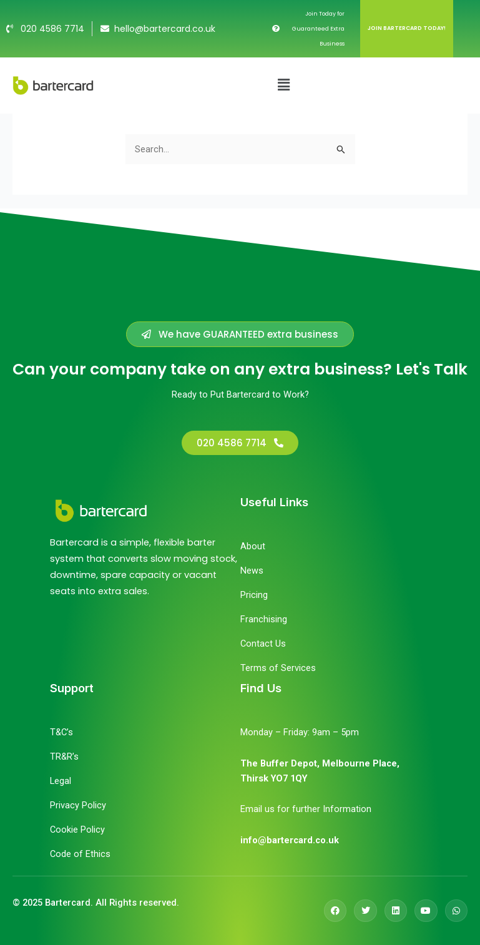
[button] (283, 85)
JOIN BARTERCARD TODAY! (407, 28)
